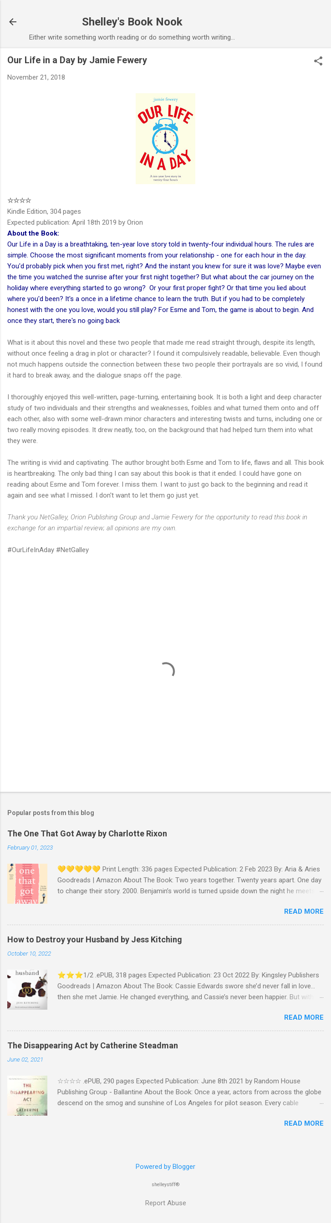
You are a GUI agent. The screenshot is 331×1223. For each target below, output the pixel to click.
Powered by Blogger (165, 1167)
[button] (318, 61)
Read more (304, 911)
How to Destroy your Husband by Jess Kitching (94, 939)
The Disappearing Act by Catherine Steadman (92, 1045)
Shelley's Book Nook (132, 21)
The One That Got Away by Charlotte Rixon (87, 833)
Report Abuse (165, 1203)
